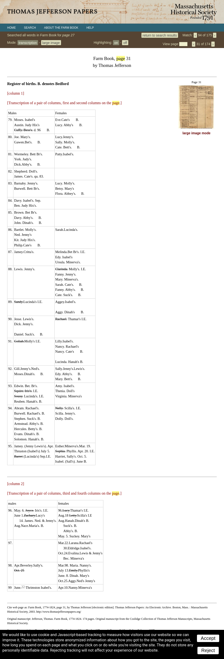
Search (30, 27)
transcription (28, 42)
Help (90, 27)
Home (11, 27)
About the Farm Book (61, 27)
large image (51, 42)
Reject (208, 650)
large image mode (197, 133)
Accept (208, 638)
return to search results (160, 35)
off (125, 42)
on (116, 42)
